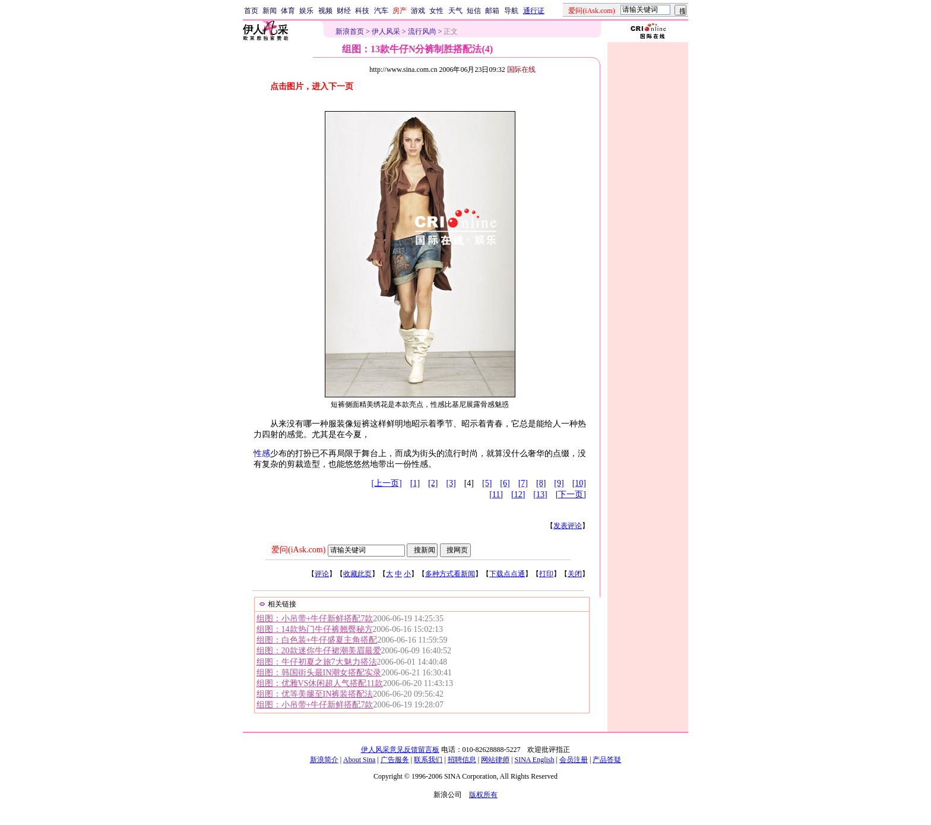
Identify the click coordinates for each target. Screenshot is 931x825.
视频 (325, 11)
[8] (541, 483)
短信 (474, 11)
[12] (518, 494)
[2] (433, 483)
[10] (579, 483)
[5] (487, 483)
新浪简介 (324, 760)
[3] (450, 483)
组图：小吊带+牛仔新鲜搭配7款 (314, 618)
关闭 (575, 574)
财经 (344, 11)
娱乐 (306, 11)
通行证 (533, 11)
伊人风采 (386, 31)
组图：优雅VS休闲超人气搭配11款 (319, 683)
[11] (496, 494)
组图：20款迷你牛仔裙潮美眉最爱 (318, 650)
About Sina (359, 760)
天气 (455, 11)
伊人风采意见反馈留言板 (400, 749)
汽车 (381, 11)
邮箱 (492, 11)
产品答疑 (607, 760)
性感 (262, 453)
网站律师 (495, 760)
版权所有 (483, 795)
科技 (362, 11)
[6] (504, 483)
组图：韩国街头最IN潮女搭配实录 (319, 672)
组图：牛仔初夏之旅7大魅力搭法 (316, 662)
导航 (511, 11)
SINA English (534, 760)
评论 (322, 574)
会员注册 (573, 760)
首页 (251, 11)
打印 (546, 574)
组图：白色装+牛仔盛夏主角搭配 (317, 640)
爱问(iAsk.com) (298, 549)
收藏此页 (357, 574)
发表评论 (567, 525)
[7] (523, 483)
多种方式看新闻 (450, 574)
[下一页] (571, 494)
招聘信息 (462, 760)
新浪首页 (349, 31)
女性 (436, 11)
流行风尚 (422, 31)
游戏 (418, 11)
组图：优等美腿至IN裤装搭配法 (314, 694)
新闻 (269, 11)
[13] (540, 494)
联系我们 (428, 760)
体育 (288, 11)
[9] (558, 483)
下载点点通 (507, 574)
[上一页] (386, 483)
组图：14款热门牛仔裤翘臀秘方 (314, 629)
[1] (415, 483)
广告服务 (395, 760)
